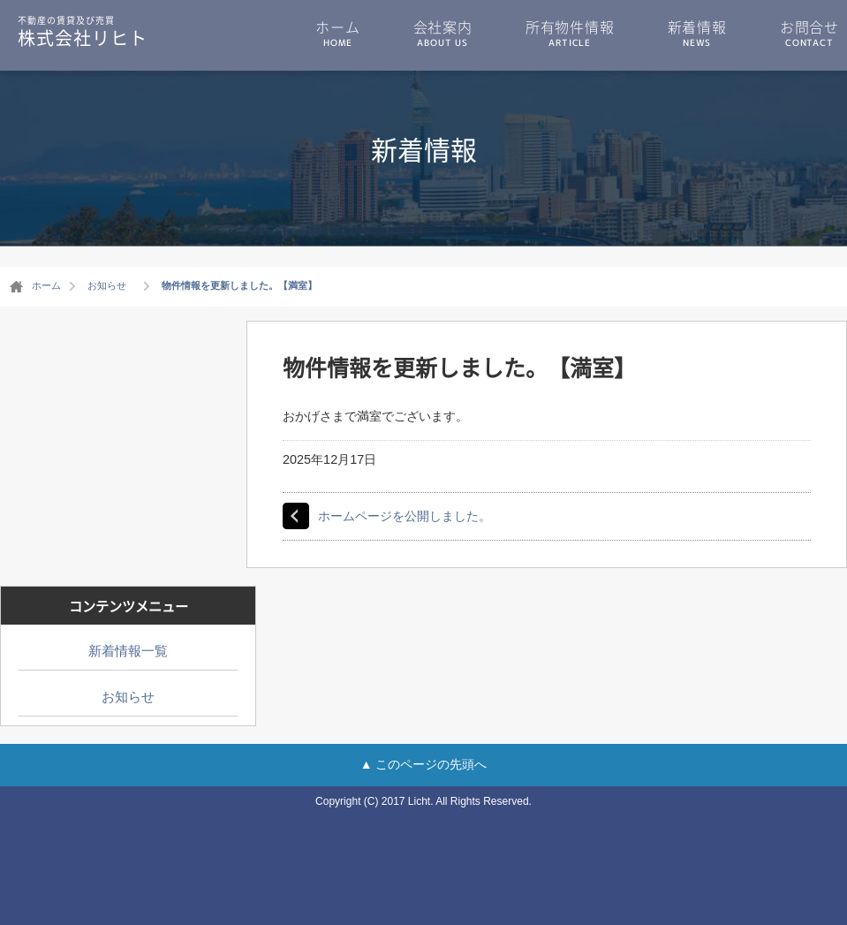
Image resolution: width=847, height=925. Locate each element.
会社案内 (443, 32)
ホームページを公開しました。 (404, 516)
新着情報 (697, 32)
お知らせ (128, 696)
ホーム (337, 32)
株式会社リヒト (82, 31)
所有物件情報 (570, 32)
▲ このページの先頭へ (424, 764)
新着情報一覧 (128, 650)
